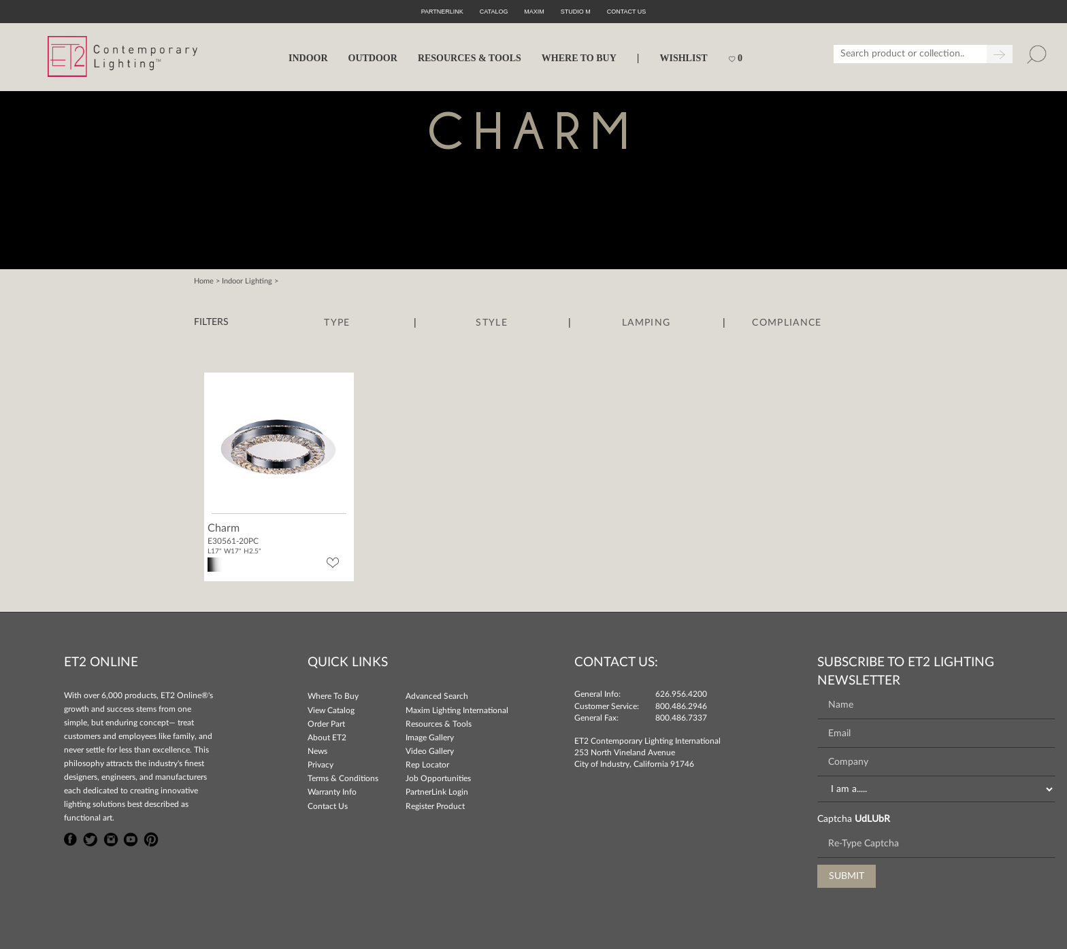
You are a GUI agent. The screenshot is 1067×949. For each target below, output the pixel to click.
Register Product (435, 806)
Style (492, 323)
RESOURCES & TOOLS (469, 58)
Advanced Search (437, 696)
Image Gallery (430, 738)
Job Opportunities (438, 778)
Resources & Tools (439, 724)
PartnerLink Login (437, 792)
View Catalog (331, 710)
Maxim (534, 11)
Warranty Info (332, 792)
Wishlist (683, 58)
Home (204, 281)
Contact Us (328, 806)
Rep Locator (427, 765)
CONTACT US (626, 11)
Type (337, 323)
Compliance (786, 323)
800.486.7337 (681, 718)
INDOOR (308, 58)
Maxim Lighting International (457, 710)
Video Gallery (430, 751)
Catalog (494, 11)
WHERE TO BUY (579, 58)
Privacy (320, 765)
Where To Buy (333, 696)
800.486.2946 (681, 706)
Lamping (646, 323)
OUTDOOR (372, 58)
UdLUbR (872, 819)
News (317, 751)
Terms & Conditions (343, 778)
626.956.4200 (681, 694)
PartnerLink (442, 11)
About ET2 (327, 738)
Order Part (326, 724)
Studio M (576, 11)
